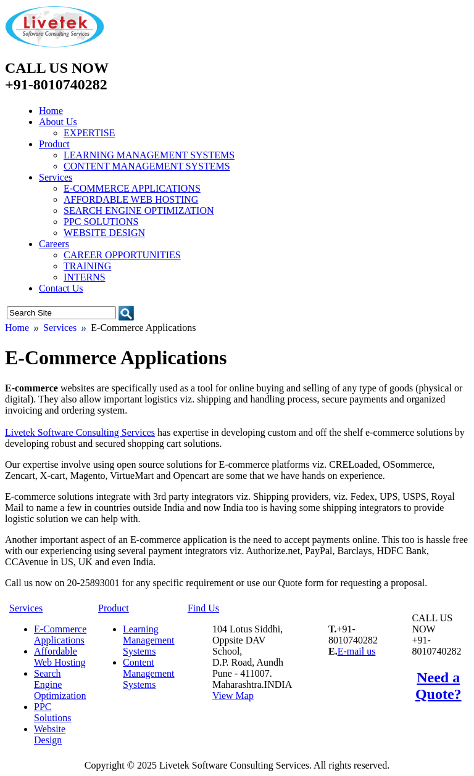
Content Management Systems (147, 166)
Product (54, 144)
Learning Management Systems (149, 155)
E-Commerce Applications (132, 188)
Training (87, 266)
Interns (85, 277)
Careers (54, 244)
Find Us (203, 608)
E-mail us (357, 651)
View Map (233, 695)
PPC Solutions (101, 221)
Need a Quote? (438, 685)
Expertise (89, 133)
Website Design (104, 232)
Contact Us (61, 288)
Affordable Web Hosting (131, 199)
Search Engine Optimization (139, 210)
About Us (58, 121)
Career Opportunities (122, 255)
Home (51, 110)
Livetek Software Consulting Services (80, 432)
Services (55, 177)
